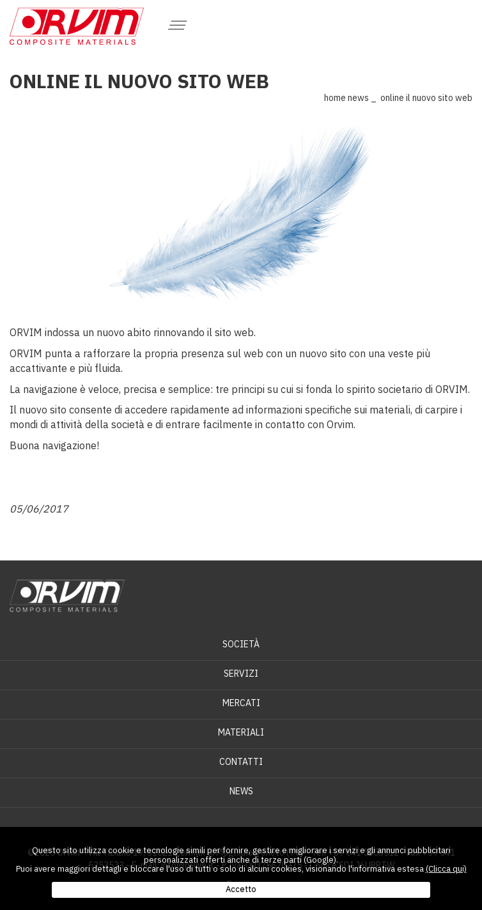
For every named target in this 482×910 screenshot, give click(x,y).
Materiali (241, 732)
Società (241, 644)
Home (335, 98)
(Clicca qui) (446, 868)
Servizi (241, 673)
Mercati (241, 703)
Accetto (241, 889)
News (358, 98)
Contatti (241, 761)
